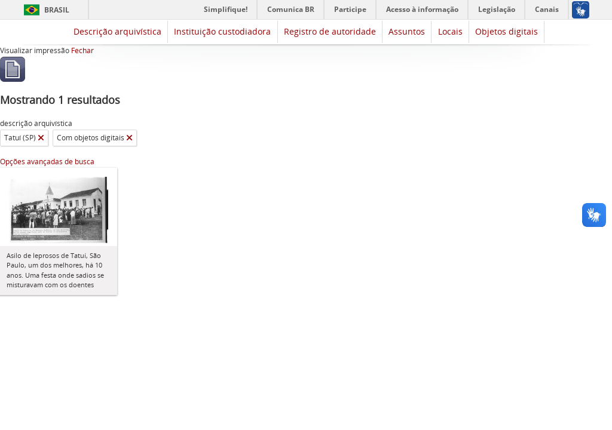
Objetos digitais (506, 31)
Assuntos (406, 31)
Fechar (82, 50)
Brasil (56, 10)
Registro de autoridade (330, 31)
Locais (450, 31)
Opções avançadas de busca (47, 161)
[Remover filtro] (41, 138)
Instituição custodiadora (222, 31)
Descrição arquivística (117, 31)
